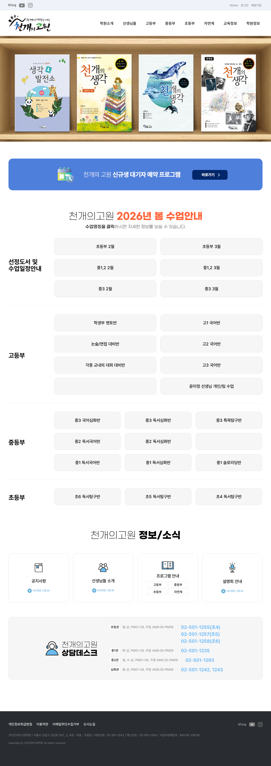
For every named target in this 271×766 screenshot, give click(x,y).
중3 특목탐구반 (229, 420)
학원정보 (253, 23)
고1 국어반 (211, 323)
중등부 (170, 23)
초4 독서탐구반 (229, 496)
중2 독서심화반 (158, 441)
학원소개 (106, 23)
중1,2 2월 (105, 267)
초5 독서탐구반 (158, 496)
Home (234, 5)
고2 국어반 (211, 344)
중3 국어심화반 (87, 420)
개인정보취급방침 (20, 724)
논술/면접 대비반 (105, 344)
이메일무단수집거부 (66, 724)
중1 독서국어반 (87, 462)
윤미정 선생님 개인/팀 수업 (211, 386)
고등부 (151, 23)
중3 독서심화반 (158, 420)
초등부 (190, 23)
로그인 (244, 5)
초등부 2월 (105, 246)
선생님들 (129, 23)
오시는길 (89, 724)
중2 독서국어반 (87, 441)
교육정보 (230, 23)
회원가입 (256, 5)
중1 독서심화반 (158, 462)
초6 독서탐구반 (87, 496)
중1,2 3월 (211, 267)
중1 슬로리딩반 (229, 462)
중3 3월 (211, 289)
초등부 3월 (211, 246)
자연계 (209, 23)
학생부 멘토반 (105, 323)
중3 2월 (105, 289)
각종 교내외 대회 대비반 (105, 365)
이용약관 (42, 724)
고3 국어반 (211, 365)
